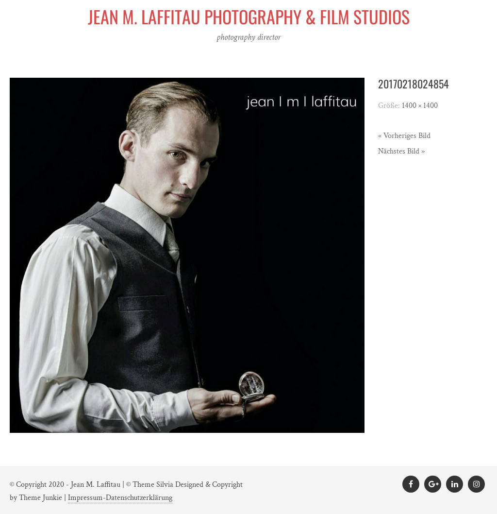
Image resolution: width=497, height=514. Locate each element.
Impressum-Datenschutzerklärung (120, 498)
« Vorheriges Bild (404, 136)
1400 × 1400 (420, 106)
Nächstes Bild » (401, 151)
